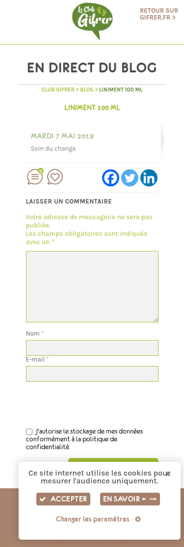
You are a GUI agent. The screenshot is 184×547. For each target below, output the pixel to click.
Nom (35, 333)
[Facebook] (110, 177)
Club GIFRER (57, 90)
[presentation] (100, 401)
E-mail (37, 359)
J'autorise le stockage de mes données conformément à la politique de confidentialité (84, 439)
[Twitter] (129, 177)
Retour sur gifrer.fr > (159, 14)
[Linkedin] (149, 177)
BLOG (87, 90)
